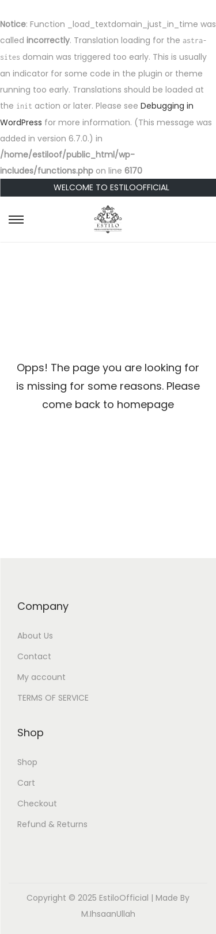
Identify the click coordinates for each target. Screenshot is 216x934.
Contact (34, 656)
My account (41, 677)
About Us (35, 635)
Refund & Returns (52, 824)
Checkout (37, 803)
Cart (26, 783)
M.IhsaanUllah (108, 914)
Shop (27, 762)
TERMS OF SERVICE (53, 698)
